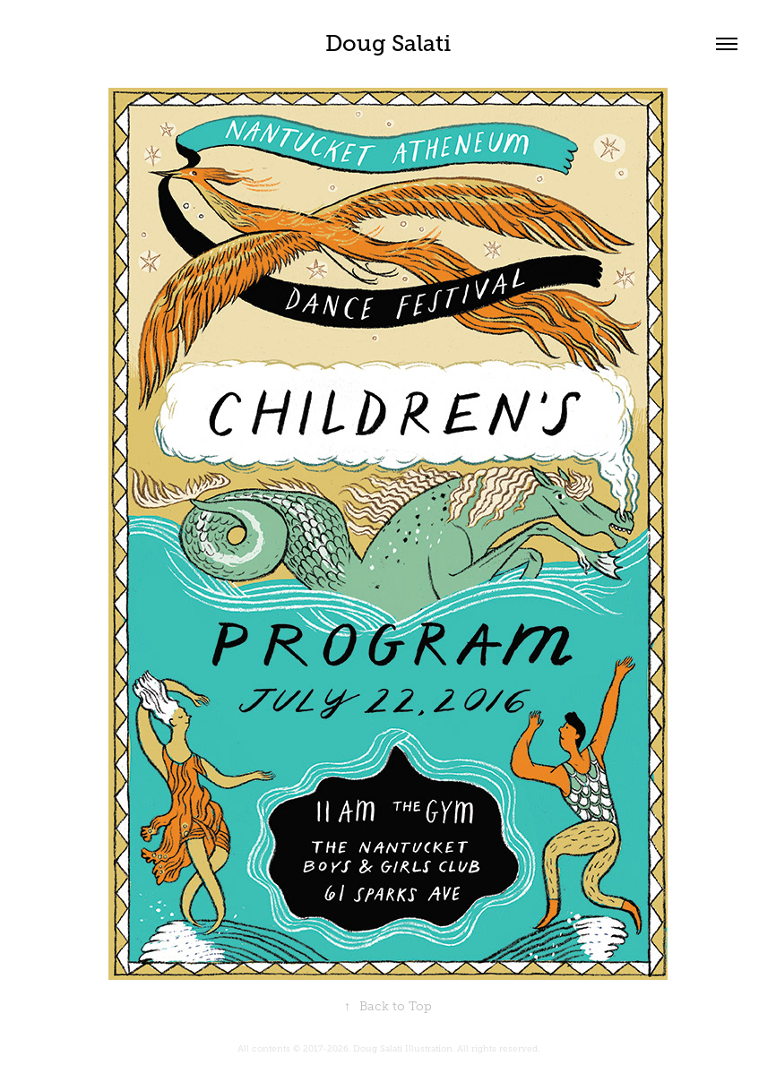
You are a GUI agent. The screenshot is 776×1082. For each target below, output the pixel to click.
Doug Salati (388, 43)
